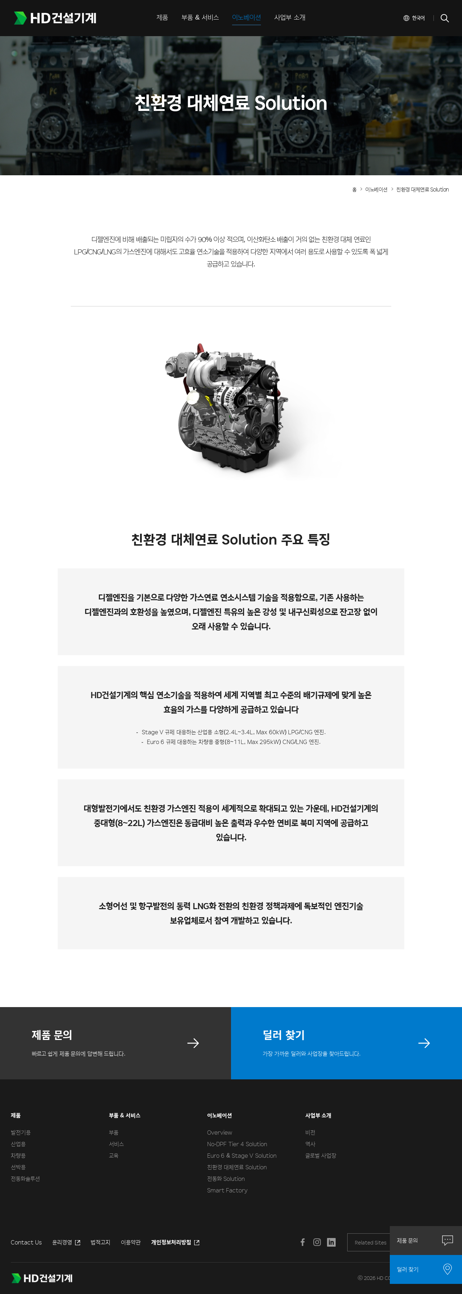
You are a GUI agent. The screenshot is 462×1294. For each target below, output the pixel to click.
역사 (310, 1144)
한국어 (418, 18)
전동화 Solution (226, 1178)
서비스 (116, 1144)
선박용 (18, 1167)
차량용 (18, 1155)
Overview (219, 1132)
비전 (310, 1132)
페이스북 (302, 1242)
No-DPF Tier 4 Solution (237, 1144)
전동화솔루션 (25, 1178)
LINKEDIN (331, 1242)
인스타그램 (317, 1242)
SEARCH (444, 18)
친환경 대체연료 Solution (237, 1167)
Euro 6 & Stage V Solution (241, 1155)
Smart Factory (227, 1190)
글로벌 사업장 (320, 1155)
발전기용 (21, 1132)
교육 (113, 1155)
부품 (113, 1132)
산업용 (18, 1144)
